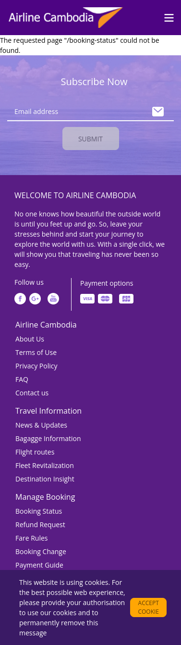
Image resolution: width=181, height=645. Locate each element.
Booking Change (40, 551)
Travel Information (48, 410)
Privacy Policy (36, 365)
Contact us (31, 392)
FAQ (21, 379)
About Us (29, 338)
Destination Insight (44, 478)
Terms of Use (36, 352)
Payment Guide (39, 564)
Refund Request (40, 524)
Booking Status (38, 511)
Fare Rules (31, 538)
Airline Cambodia (46, 324)
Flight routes (34, 451)
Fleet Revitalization (44, 465)
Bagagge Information (48, 438)
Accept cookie (148, 607)
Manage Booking (45, 497)
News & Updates (41, 425)
